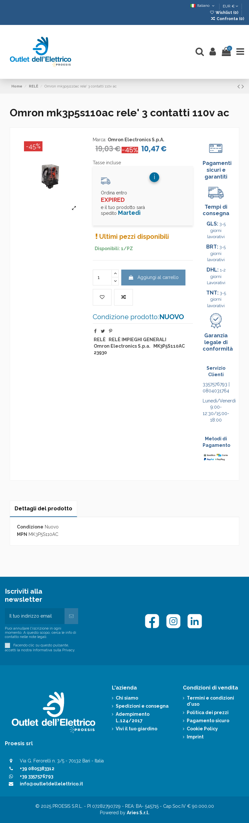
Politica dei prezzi (208, 712)
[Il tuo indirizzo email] (35, 616)
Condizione (30, 526)
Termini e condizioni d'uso (210, 701)
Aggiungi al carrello (153, 277)
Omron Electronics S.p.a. (122, 346)
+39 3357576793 (36, 776)
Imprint (195, 736)
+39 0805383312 (37, 768)
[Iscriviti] (71, 616)
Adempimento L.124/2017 (132, 717)
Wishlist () (224, 12)
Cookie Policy (202, 728)
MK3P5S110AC (169, 346)
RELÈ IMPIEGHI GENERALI (137, 339)
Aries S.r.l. (138, 812)
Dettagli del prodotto (43, 508)
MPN (22, 534)
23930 (100, 352)
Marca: (99, 139)
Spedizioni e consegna (142, 706)
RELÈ (100, 339)
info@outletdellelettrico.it (51, 783)
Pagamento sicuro (208, 720)
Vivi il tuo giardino (136, 728)
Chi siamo (127, 698)
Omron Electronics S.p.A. (136, 139)
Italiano (203, 5)
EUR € (230, 6)
